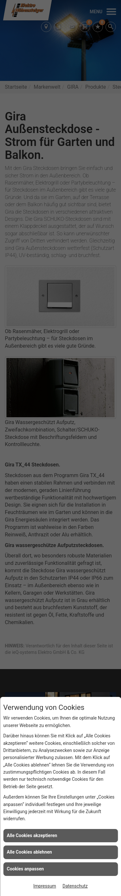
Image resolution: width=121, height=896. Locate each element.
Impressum (44, 886)
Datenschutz (75, 886)
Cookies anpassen (25, 868)
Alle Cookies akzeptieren (32, 835)
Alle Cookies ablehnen (29, 852)
